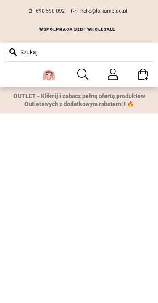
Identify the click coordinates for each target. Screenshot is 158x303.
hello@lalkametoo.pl (103, 11)
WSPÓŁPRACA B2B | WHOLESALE (77, 29)
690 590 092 (50, 11)
